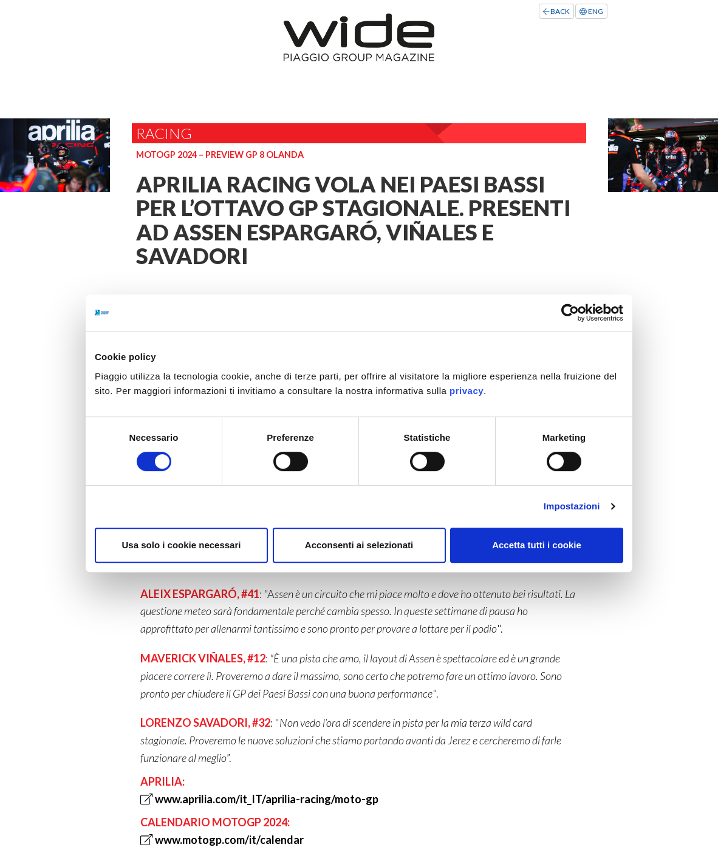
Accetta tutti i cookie (536, 545)
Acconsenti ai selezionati (359, 545)
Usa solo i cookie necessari (181, 545)
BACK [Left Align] (556, 11)
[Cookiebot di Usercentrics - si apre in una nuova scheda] (570, 313)
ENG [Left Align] (591, 11)
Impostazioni (572, 506)
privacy (467, 391)
